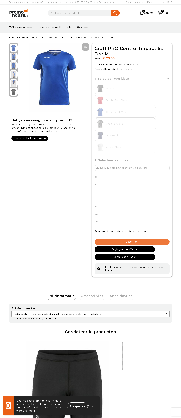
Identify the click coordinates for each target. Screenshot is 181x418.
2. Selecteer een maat (112, 113)
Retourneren (102, 380)
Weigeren (92, 406)
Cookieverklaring (145, 373)
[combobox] (79, 13)
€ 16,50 (57, 338)
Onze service (102, 386)
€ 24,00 (21, 336)
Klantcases (153, 2)
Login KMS (166, 2)
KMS (68, 27)
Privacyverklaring (145, 380)
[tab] (64, 242)
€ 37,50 (102, 336)
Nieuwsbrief (60, 373)
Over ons (131, 2)
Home (12, 37)
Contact (141, 2)
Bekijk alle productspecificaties (115, 69)
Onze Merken (49, 37)
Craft (64, 37)
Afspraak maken (63, 380)
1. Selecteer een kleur (112, 78)
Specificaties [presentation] (119, 242)
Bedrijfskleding (49, 27)
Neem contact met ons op (30, 138)
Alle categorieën (20, 27)
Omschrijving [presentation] (92, 242)
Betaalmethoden (104, 373)
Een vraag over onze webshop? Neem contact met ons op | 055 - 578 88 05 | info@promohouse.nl (63, 2)
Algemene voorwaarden (149, 367)
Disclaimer (140, 386)
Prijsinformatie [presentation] (64, 242)
